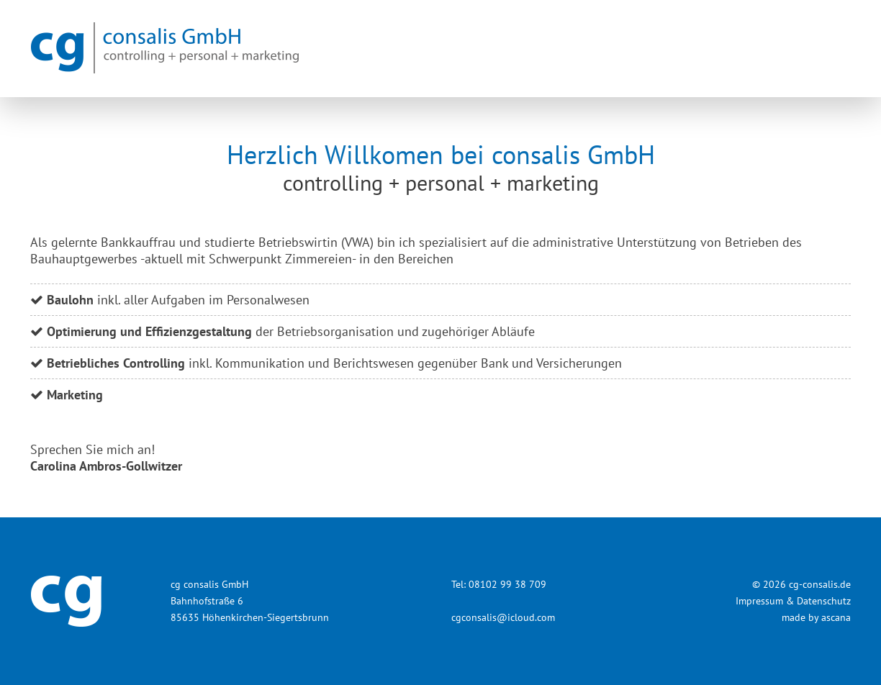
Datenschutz (824, 600)
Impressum (759, 600)
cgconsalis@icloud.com (503, 617)
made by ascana (816, 617)
